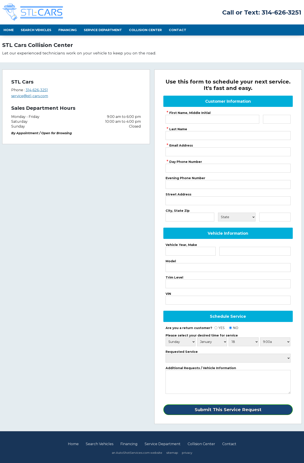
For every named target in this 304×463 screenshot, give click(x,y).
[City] (190, 217)
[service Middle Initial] (277, 119)
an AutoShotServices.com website (137, 452)
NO (235, 328)
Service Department (103, 30)
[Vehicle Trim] (228, 283)
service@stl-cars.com (29, 96)
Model (171, 261)
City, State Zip (178, 211)
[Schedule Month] (212, 341)
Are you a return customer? (189, 328)
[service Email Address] (228, 151)
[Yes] (215, 327)
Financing (67, 30)
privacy (187, 452)
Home (9, 30)
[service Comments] (228, 382)
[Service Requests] (228, 358)
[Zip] (275, 217)
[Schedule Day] (181, 341)
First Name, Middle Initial (188, 113)
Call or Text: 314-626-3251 (261, 12)
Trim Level (174, 277)
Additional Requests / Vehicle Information (201, 368)
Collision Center (145, 30)
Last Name (176, 129)
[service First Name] (212, 119)
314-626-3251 (37, 90)
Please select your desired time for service (202, 335)
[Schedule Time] (275, 341)
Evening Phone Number (185, 178)
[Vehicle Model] (228, 267)
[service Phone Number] (228, 168)
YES (221, 328)
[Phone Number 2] (228, 184)
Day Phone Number (184, 162)
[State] (237, 217)
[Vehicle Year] (191, 251)
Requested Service (182, 352)
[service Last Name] (228, 135)
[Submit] (228, 409)
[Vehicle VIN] (228, 300)
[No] (230, 327)
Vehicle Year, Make (181, 245)
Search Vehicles (36, 30)
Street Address (178, 194)
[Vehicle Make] (255, 251)
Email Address (179, 145)
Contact (177, 30)
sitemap (172, 452)
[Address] (228, 200)
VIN (168, 294)
